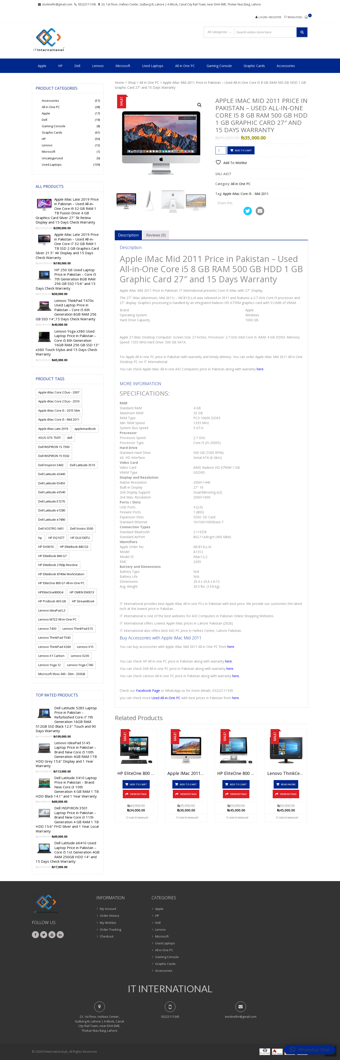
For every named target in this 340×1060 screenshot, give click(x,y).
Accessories (286, 65)
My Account (108, 909)
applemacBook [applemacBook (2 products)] (85, 429)
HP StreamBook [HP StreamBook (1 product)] (83, 601)
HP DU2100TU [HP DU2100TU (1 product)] (80, 538)
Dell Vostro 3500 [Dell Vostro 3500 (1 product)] (81, 528)
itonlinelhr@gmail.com (57, 4)
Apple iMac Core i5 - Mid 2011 (246, 193)
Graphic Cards (254, 65)
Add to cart (243, 150)
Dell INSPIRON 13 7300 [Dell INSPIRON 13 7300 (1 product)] (53, 447)
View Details (138, 794)
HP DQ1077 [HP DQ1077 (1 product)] (56, 538)
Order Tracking (110, 929)
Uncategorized (52, 158)
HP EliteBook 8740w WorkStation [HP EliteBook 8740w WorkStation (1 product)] (61, 574)
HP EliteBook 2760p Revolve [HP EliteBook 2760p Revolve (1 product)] (58, 565)
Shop (132, 82)
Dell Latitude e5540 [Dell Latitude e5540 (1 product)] (51, 492)
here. (229, 661)
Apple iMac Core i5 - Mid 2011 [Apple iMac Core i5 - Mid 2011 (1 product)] (58, 419)
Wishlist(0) (295, 17)
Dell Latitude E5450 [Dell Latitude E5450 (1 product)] (51, 483)
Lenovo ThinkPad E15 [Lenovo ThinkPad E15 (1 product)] (78, 628)
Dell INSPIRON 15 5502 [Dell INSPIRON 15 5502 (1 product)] (53, 456)
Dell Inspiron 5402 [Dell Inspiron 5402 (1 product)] (51, 465)
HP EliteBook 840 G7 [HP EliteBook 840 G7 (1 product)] (52, 556)
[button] (199, 105)
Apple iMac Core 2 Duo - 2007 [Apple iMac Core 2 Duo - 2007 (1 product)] (58, 392)
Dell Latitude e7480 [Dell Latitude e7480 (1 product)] (51, 519)
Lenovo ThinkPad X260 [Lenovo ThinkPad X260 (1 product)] (54, 647)
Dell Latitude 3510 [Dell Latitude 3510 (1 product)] (82, 465)
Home (119, 82)
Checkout (106, 936)
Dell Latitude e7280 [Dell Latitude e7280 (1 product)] (51, 510)
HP (60, 65)
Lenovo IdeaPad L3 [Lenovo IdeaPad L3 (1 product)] (51, 610)
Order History (109, 915)
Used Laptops (152, 65)
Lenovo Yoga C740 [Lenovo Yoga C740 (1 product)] (80, 665)
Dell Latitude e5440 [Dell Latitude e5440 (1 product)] (51, 474)
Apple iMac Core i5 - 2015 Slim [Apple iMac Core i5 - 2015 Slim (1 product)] (59, 410)
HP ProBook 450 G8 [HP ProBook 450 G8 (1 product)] (52, 601)
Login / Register (270, 17)
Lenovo (98, 65)
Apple (42, 65)
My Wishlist (108, 923)
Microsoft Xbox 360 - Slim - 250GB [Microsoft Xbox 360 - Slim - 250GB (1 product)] (61, 674)
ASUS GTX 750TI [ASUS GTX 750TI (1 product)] (49, 437)
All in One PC (185, 65)
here (260, 369)
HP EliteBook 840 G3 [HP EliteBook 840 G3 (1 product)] (74, 547)
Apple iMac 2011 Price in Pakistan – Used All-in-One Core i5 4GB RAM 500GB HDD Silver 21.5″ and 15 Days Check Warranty (186, 773)
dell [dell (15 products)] (69, 437)
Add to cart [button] (138, 784)
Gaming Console (219, 65)
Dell (77, 65)
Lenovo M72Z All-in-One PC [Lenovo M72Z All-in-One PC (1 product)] (57, 619)
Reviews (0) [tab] (156, 235)
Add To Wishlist (138, 817)
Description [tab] (128, 235)
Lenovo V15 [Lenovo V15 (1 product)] (85, 647)
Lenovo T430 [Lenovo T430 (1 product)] (47, 628)
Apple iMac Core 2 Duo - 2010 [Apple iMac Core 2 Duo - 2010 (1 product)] (58, 401)
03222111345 (87, 4)
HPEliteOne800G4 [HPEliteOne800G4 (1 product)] (50, 592)
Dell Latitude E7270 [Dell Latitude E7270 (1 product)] (51, 501)
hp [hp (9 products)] (40, 538)
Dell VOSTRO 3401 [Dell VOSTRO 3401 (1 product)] (51, 528)
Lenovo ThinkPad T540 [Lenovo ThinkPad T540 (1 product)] (54, 637)
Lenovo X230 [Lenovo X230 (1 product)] (80, 656)
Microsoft (122, 65)
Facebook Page (148, 690)
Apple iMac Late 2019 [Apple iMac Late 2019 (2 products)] (53, 429)
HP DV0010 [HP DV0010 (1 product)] (46, 547)
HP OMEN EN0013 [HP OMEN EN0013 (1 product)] (82, 592)
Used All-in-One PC (166, 698)
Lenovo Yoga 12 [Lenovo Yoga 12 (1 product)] (49, 665)
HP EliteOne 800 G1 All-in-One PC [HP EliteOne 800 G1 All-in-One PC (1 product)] (61, 583)
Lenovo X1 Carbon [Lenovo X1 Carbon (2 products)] (51, 656)
